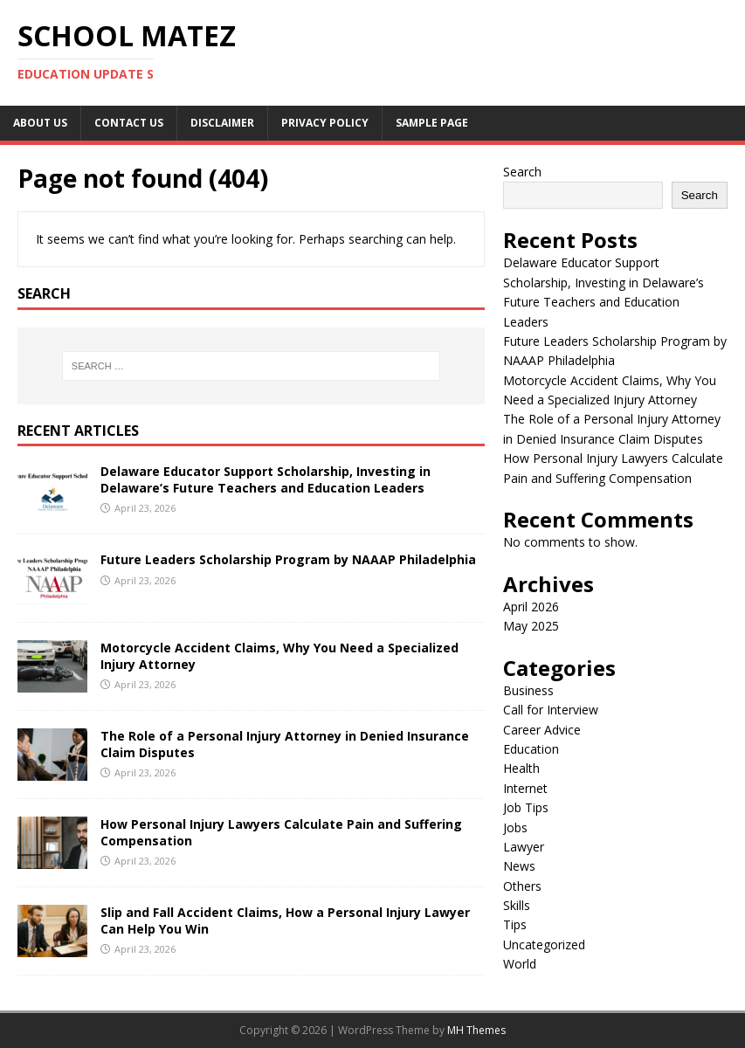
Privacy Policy (325, 122)
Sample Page (432, 122)
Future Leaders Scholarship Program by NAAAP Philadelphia (288, 559)
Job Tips (525, 807)
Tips (515, 924)
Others (522, 886)
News (519, 866)
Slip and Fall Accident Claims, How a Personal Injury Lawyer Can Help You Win (285, 920)
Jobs (515, 827)
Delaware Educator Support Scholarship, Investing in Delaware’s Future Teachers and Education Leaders (265, 479)
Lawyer (523, 846)
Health (521, 768)
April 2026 (531, 606)
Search (522, 171)
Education (531, 749)
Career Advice (542, 729)
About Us (40, 122)
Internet (525, 788)
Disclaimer (222, 122)
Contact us (128, 122)
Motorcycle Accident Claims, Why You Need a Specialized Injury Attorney (279, 655)
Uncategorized (544, 944)
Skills (516, 905)
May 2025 (531, 625)
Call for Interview (550, 709)
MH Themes (476, 1030)
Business (528, 690)
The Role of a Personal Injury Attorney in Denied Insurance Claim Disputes (284, 743)
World (519, 963)
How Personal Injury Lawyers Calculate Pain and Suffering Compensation (281, 832)
